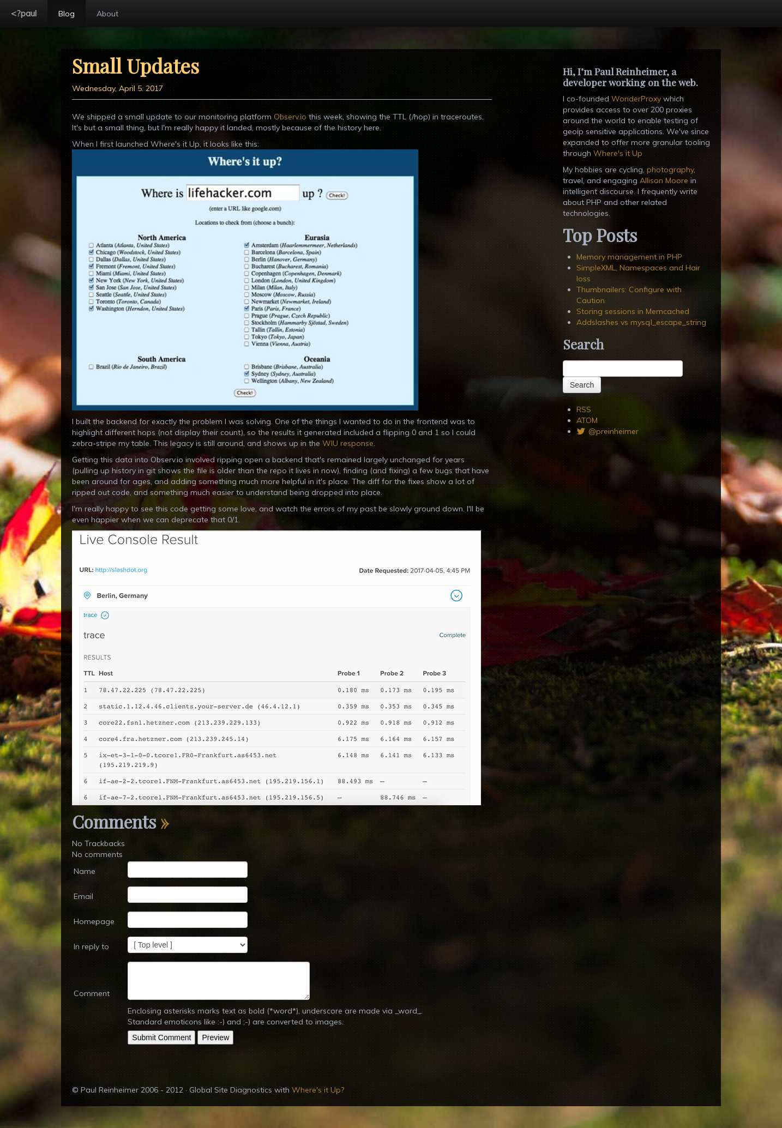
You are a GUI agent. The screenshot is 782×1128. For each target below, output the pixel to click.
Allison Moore (664, 180)
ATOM (587, 420)
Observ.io (290, 117)
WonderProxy (636, 99)
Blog (66, 14)
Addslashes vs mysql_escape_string (641, 322)
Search (582, 385)
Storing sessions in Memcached (632, 311)
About (107, 14)
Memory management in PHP (629, 257)
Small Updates (135, 65)
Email (83, 896)
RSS (583, 409)
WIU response (348, 443)
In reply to (91, 946)
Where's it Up (617, 153)
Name (84, 871)
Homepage (94, 921)
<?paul (24, 13)
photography (670, 169)
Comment (92, 993)
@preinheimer (607, 431)
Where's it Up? (318, 1090)
